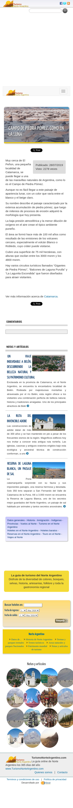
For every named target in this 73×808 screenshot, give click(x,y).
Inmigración (43, 520)
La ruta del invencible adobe (19, 418)
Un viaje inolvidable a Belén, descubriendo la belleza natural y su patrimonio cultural (21, 367)
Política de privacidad (55, 779)
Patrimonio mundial (37, 646)
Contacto (62, 772)
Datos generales (16, 520)
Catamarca (50, 296)
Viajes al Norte (15, 537)
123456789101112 (33, 610)
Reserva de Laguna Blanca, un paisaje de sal (19, 469)
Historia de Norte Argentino (39, 639)
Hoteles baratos (48, 530)
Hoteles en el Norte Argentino (22, 530)
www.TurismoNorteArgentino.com (24, 768)
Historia (31, 520)
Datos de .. (16, 639)
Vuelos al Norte (28, 523)
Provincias (12, 523)
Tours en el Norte (51, 534)
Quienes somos (43, 772)
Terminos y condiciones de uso (23, 779)
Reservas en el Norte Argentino (23, 534)
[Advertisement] (34, 50)
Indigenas (56, 520)
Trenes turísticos (36, 642)
